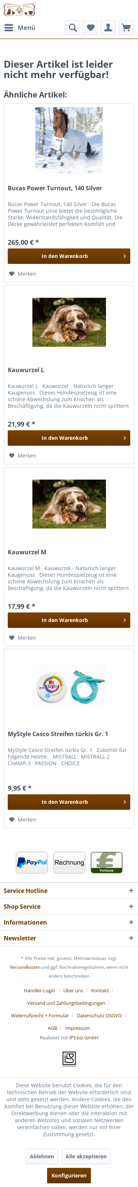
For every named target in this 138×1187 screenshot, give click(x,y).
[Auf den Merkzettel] (22, 273)
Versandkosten (25, 967)
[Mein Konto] (108, 27)
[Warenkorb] (126, 27)
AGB (52, 1028)
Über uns (73, 990)
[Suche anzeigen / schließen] (72, 27)
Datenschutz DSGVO (99, 1015)
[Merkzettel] (90, 27)
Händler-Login (39, 990)
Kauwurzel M (27, 552)
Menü (19, 27)
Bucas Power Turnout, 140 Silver (55, 188)
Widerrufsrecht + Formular (40, 1015)
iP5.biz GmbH (84, 1037)
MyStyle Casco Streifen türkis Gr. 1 (58, 734)
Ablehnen (42, 1156)
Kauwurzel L (26, 370)
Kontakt (100, 990)
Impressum (77, 1028)
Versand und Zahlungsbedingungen (66, 1003)
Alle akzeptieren (86, 1156)
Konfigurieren (69, 1175)
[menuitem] (19, 27)
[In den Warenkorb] (69, 256)
